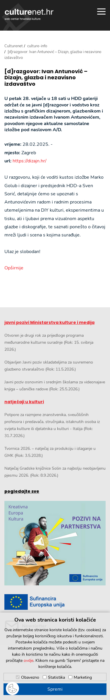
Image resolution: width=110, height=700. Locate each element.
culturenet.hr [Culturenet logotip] (29, 14)
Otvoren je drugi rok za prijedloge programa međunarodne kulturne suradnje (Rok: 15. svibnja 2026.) (48, 342)
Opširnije (13, 268)
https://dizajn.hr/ (30, 161)
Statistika (56, 677)
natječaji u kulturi (24, 402)
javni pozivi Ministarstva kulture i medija (49, 322)
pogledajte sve (21, 491)
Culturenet (13, 46)
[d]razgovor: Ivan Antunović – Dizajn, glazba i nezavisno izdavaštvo (45, 77)
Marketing (83, 677)
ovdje (28, 660)
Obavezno (30, 677)
